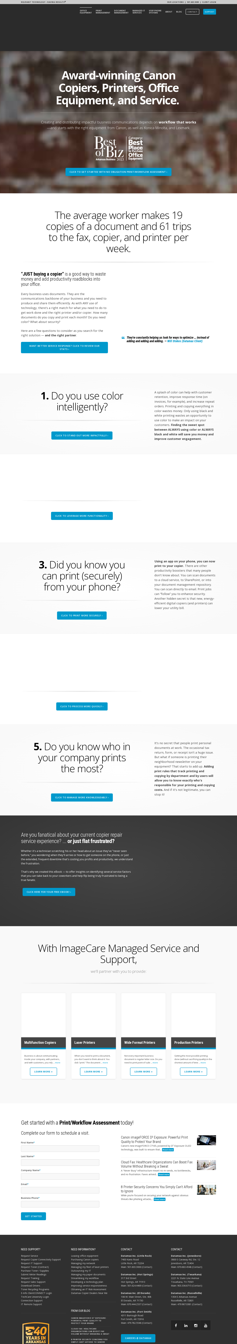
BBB (206, 1336)
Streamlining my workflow (85, 1247)
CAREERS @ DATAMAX (138, 1307)
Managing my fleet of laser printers (90, 1236)
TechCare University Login (35, 1266)
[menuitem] (86, 12)
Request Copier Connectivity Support (41, 1228)
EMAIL (213, 1336)
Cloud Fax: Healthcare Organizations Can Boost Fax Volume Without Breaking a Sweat (90, 1300)
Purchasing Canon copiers (85, 1228)
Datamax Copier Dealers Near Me (89, 1262)
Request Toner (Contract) (35, 1236)
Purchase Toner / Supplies (35, 1239)
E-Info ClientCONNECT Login (36, 1262)
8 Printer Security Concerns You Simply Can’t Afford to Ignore (89, 1310)
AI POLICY (178, 1336)
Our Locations (175, 2)
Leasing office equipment (84, 1225)
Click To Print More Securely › (82, 584)
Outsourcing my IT (81, 1239)
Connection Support (32, 1269)
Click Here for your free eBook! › (49, 861)
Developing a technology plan (87, 1251)
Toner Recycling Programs (35, 1258)
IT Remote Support (31, 1273)
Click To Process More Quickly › (82, 675)
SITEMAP (199, 1336)
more (57, 1031)
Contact (147, 1236)
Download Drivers (30, 1254)
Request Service (29, 1225)
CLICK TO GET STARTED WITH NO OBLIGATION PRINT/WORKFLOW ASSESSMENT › (118, 141)
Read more (168, 1119)
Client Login (209, 2)
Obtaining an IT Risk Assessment (88, 1258)
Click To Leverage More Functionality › (82, 485)
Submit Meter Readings (33, 1243)
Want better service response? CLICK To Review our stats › (64, 317)
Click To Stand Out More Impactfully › (81, 404)
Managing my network (83, 1232)
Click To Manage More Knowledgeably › (82, 766)
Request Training (30, 1247)
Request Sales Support (33, 1251)
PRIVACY (188, 1336)
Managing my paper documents (88, 1243)
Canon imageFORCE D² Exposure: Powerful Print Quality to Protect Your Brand (88, 1290)
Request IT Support (31, 1232)
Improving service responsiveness (89, 1254)
